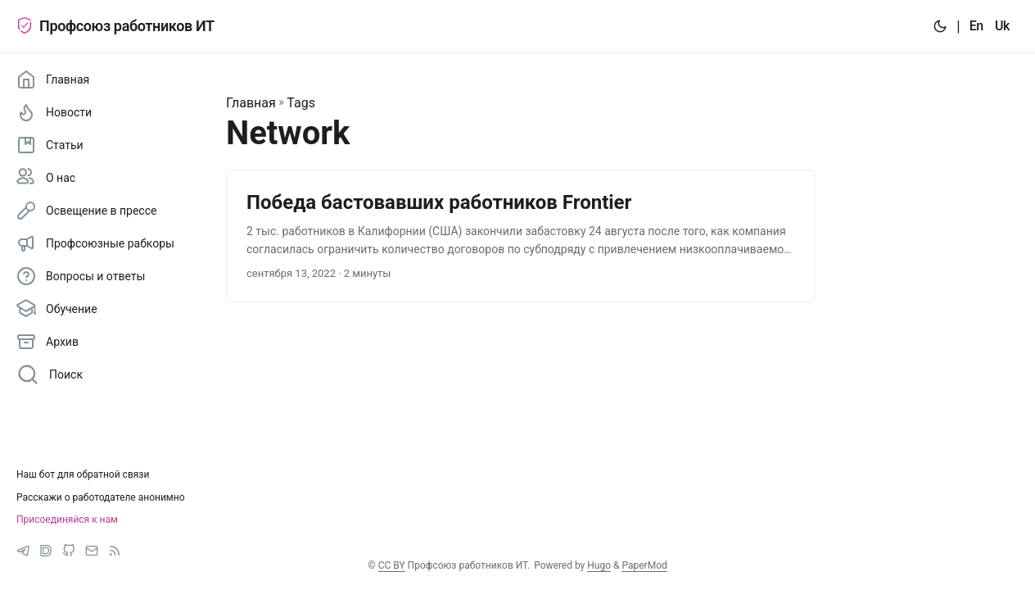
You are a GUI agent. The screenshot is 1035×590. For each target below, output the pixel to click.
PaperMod (644, 565)
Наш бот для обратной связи (82, 474)
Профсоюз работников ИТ (115, 25)
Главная (251, 103)
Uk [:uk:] (1002, 26)
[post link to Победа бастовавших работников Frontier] (521, 236)
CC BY (391, 565)
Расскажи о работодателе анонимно (100, 497)
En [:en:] (976, 26)
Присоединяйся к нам (67, 519)
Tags (301, 103)
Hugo (599, 565)
